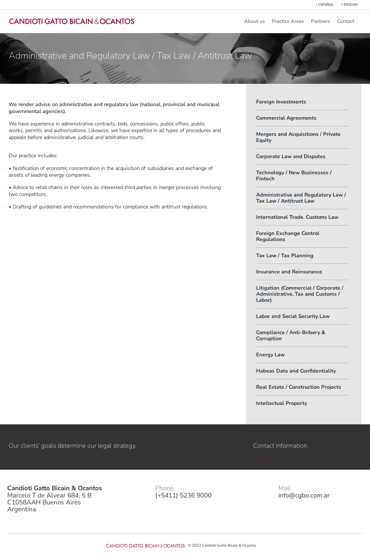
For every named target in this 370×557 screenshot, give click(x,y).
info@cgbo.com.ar (304, 495)
